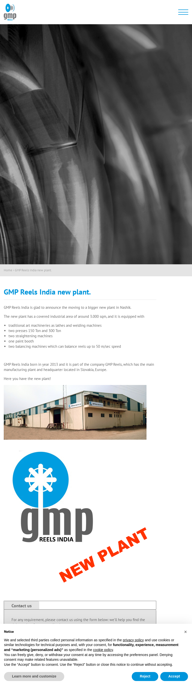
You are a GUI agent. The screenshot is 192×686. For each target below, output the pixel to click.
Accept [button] (174, 676)
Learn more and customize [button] (34, 676)
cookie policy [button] (103, 650)
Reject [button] (145, 676)
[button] (186, 632)
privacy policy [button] (133, 640)
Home (8, 270)
